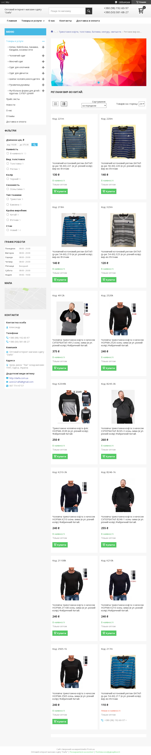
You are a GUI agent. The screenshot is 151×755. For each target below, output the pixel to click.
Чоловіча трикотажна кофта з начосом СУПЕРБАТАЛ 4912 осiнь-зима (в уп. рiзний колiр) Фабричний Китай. (73, 342)
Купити (61, 191)
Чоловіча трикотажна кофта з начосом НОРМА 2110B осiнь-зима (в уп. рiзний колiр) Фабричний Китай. (73, 607)
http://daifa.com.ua (18, 378)
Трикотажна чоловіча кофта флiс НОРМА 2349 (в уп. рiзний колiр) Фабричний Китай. (70, 431)
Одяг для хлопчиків (19, 67)
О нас (51, 20)
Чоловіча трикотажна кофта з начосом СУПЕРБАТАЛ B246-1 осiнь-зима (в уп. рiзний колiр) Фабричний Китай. (122, 519)
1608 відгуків (124, 2)
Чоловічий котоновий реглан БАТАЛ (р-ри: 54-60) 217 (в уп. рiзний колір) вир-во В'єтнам (121, 696)
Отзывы (10, 116)
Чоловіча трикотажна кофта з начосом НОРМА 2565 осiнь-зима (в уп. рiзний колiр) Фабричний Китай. (73, 696)
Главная (12, 20)
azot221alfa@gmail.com (21, 381)
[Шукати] (89, 11)
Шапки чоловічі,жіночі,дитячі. (24, 78)
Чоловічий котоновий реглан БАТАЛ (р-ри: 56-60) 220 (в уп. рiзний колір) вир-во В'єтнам (121, 166)
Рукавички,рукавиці (19, 84)
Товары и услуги (31, 20)
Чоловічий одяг (17, 55)
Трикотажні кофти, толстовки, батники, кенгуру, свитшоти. (90, 31)
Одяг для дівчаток (18, 73)
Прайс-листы (13, 99)
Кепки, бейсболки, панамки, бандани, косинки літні (24, 48)
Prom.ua (91, 749)
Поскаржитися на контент (82, 752)
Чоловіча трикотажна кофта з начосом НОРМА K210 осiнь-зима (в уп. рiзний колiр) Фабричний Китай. (73, 519)
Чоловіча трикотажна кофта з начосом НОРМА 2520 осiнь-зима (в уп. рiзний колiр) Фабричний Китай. (122, 342)
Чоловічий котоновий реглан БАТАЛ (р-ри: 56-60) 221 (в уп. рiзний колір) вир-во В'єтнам (72, 166)
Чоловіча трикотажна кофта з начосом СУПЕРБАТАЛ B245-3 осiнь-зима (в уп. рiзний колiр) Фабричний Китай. (122, 431)
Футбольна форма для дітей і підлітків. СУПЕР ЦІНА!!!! (24, 92)
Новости (10, 104)
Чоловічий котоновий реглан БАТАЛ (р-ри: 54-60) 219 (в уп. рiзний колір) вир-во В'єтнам (72, 254)
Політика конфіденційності (108, 752)
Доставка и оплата (88, 20)
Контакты (65, 20)
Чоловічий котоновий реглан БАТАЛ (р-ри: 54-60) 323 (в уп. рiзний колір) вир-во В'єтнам (121, 254)
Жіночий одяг (16, 61)
